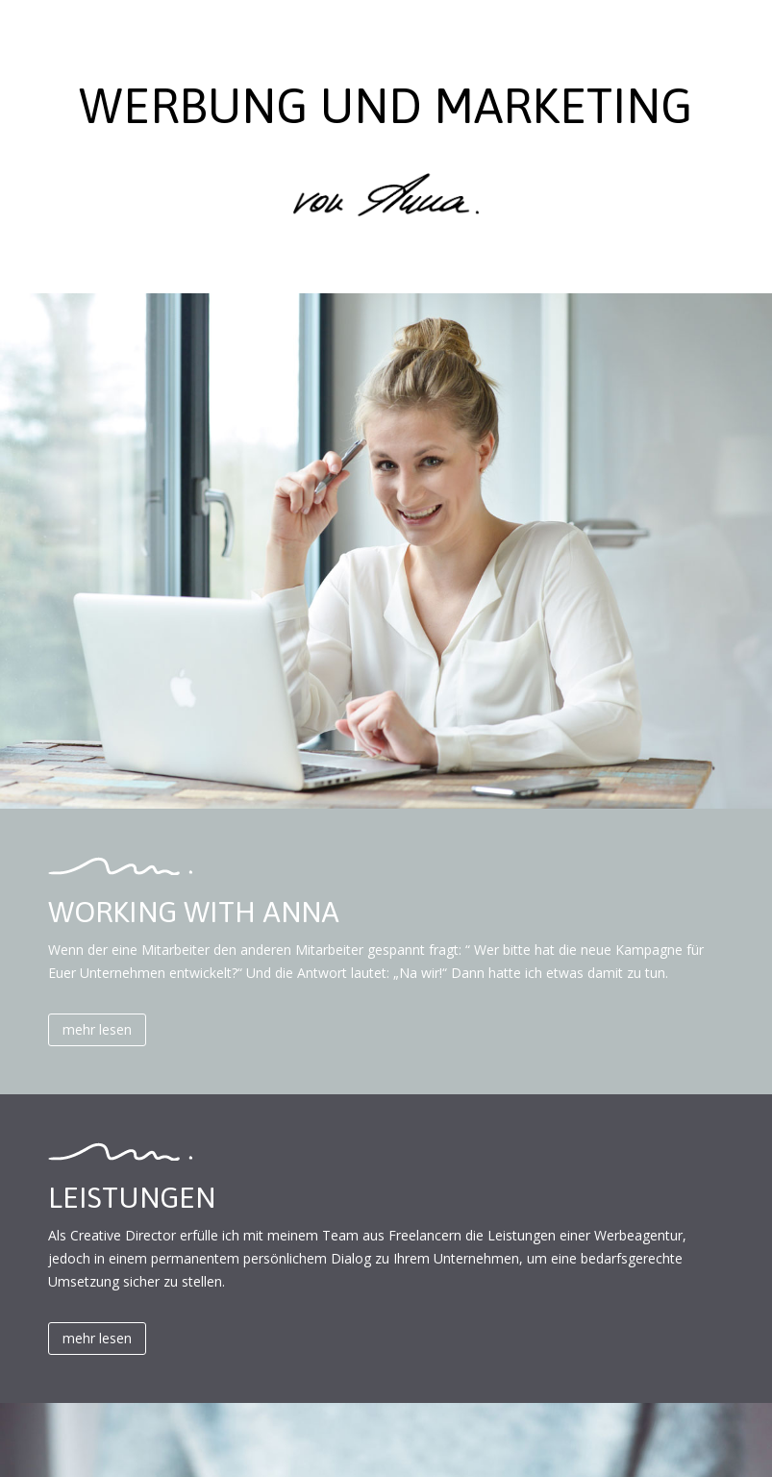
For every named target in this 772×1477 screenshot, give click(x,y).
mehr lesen (97, 1029)
